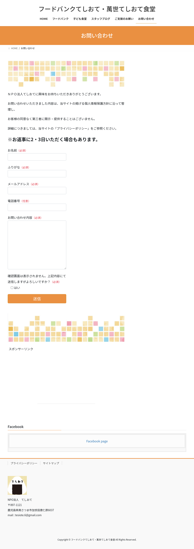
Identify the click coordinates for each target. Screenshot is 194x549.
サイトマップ (51, 463)
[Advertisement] (66, 380)
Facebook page (97, 441)
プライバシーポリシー (24, 463)
